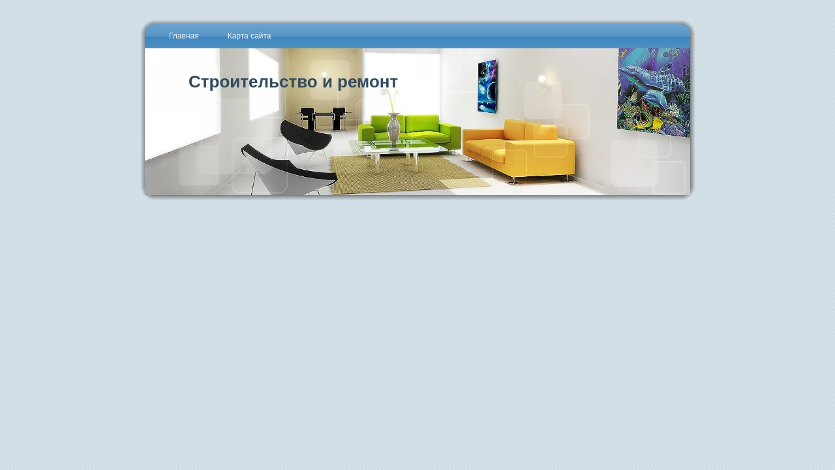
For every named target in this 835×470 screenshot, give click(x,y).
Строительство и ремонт (293, 81)
